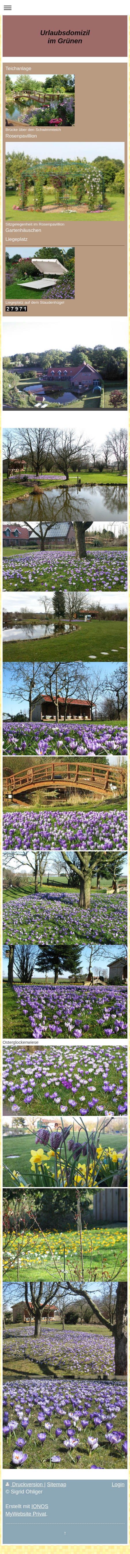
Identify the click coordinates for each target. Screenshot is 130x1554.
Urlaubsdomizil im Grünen (65, 37)
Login (118, 1484)
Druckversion (24, 1484)
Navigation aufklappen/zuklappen (65, 7)
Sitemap (56, 1484)
